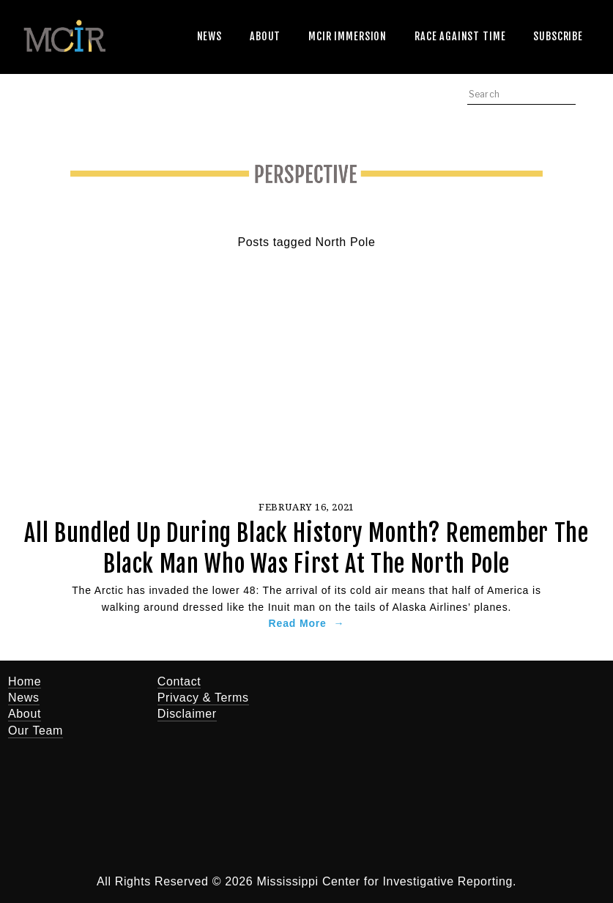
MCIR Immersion (347, 36)
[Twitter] (358, 691)
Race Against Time (460, 36)
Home (24, 681)
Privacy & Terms (203, 697)
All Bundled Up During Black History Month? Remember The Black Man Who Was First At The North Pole (306, 549)
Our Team (35, 730)
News (209, 36)
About (265, 36)
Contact (179, 681)
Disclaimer (187, 713)
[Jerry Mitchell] (402, 691)
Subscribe (558, 36)
